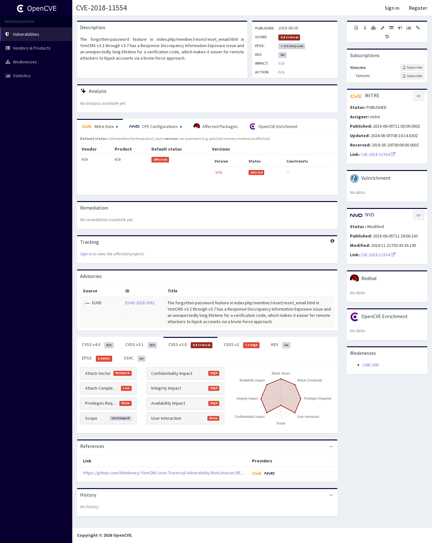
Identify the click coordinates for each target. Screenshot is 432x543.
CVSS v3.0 (190, 345)
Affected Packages (216, 126)
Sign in (392, 8)
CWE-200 (371, 365)
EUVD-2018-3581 (140, 303)
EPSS (97, 358)
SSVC (135, 358)
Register (418, 8)
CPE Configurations (155, 126)
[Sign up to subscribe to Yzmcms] (412, 67)
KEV (280, 345)
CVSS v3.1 (141, 345)
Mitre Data (100, 126)
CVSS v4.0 (98, 345)
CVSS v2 (242, 345)
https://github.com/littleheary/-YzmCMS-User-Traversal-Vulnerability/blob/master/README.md (170, 473)
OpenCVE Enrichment (273, 126)
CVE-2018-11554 (101, 8)
